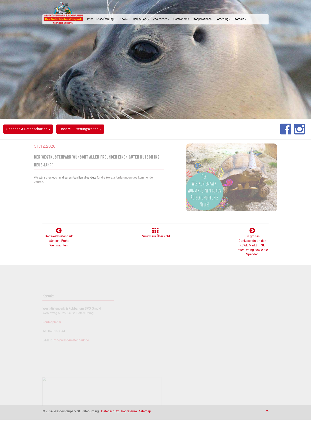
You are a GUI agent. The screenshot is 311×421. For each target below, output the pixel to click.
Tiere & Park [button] (140, 19)
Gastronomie (181, 19)
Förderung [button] (223, 19)
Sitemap (145, 411)
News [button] (124, 19)
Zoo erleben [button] (161, 19)
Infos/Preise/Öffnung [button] (101, 19)
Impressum (129, 411)
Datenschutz (110, 411)
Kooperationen (202, 19)
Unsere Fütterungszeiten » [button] (80, 129)
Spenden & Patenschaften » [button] (28, 129)
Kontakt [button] (240, 19)
